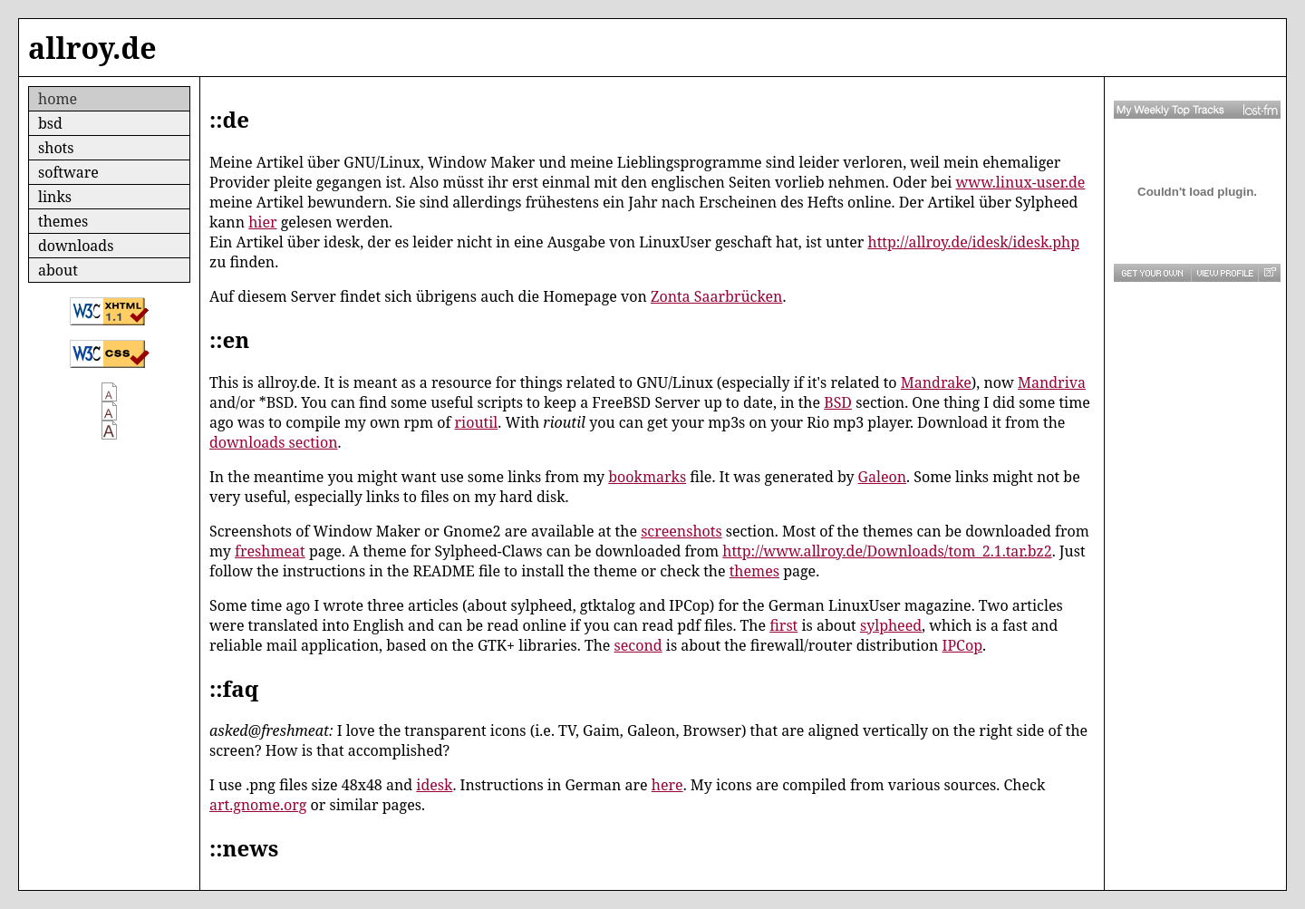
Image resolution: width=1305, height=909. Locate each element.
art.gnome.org (257, 805)
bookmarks (647, 477)
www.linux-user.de (1021, 182)
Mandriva (1052, 382)
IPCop (962, 645)
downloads (75, 246)
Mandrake (936, 382)
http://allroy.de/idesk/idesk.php (973, 242)
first (783, 625)
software (68, 172)
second (638, 645)
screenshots (681, 531)
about (58, 270)
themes (63, 221)
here (667, 785)
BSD (838, 402)
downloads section (273, 442)
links (55, 197)
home (57, 99)
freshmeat (270, 551)
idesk (434, 785)
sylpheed (891, 625)
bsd (50, 123)
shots (55, 148)
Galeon (882, 477)
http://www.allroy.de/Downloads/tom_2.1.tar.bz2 (886, 551)
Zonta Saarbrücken (716, 296)
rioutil (476, 422)
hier (262, 222)
